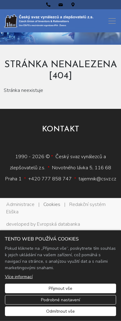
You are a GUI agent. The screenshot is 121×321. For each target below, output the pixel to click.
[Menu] (112, 21)
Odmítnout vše (60, 311)
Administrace (20, 204)
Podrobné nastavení (60, 300)
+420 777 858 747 (50, 178)
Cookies (51, 204)
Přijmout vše (60, 288)
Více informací (19, 277)
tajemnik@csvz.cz (97, 178)
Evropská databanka (58, 224)
